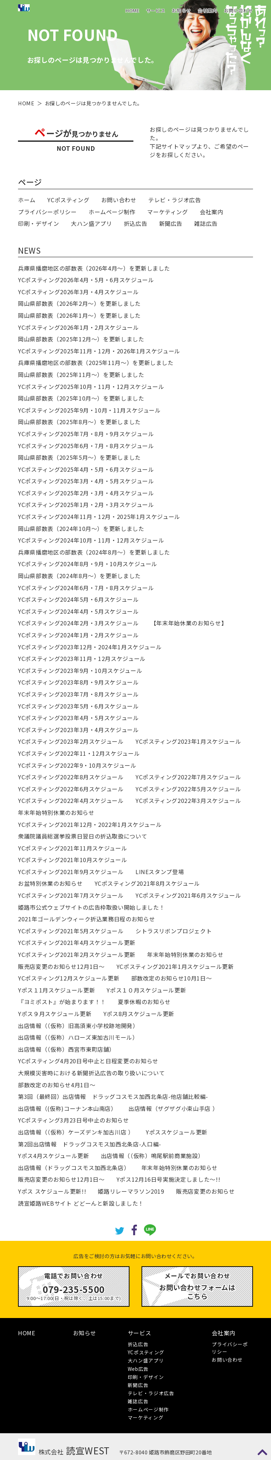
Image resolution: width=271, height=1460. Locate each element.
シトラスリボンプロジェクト (174, 931)
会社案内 (207, 10)
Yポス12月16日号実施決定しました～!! (168, 1179)
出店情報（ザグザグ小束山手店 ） (173, 1108)
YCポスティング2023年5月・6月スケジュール (78, 706)
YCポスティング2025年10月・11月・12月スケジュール (91, 386)
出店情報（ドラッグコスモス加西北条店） (74, 1167)
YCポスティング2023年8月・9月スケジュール (78, 682)
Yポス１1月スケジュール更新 (56, 990)
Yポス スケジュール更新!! (52, 1191)
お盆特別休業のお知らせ (50, 883)
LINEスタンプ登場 (160, 871)
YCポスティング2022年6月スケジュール (71, 789)
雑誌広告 (206, 223)
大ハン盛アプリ (91, 223)
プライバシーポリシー (47, 212)
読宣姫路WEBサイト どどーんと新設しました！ (81, 1203)
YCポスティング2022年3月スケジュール (188, 800)
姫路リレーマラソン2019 (131, 1191)
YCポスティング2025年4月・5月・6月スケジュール (86, 469)
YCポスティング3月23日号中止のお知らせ (73, 1120)
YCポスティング (68, 200)
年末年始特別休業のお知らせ (56, 812)
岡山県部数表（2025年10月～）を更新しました (81, 398)
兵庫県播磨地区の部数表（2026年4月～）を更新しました (94, 268)
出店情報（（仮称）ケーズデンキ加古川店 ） (76, 1132)
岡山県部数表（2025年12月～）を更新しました (81, 339)
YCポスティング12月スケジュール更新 (68, 978)
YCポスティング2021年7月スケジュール (71, 895)
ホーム (27, 200)
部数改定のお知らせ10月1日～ (171, 978)
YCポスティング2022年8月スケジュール (71, 777)
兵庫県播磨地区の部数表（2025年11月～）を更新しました (96, 362)
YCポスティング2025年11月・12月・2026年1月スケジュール (99, 351)
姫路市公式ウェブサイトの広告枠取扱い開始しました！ (91, 907)
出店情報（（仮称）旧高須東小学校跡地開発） (78, 1025)
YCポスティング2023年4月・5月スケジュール (78, 717)
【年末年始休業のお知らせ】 (189, 623)
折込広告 (135, 223)
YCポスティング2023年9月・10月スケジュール (80, 670)
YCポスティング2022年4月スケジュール (71, 800)
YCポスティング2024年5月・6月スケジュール (78, 599)
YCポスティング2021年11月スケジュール (72, 848)
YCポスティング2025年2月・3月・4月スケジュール (86, 493)
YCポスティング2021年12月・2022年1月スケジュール (90, 824)
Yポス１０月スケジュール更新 (146, 990)
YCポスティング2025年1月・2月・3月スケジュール (86, 504)
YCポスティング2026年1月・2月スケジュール (78, 327)
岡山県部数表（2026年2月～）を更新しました (79, 303)
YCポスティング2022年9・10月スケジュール (77, 765)
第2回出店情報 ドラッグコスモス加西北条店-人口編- (89, 1144)
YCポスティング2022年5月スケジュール (188, 789)
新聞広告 (171, 223)
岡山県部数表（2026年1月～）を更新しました (79, 315)
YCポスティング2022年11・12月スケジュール (79, 753)
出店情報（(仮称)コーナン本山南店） (67, 1108)
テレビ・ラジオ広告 (174, 200)
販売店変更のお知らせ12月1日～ (61, 966)
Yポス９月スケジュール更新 (54, 1013)
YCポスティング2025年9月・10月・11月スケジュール (89, 410)
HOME (132, 10)
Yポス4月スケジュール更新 (53, 1155)
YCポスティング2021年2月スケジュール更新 (77, 954)
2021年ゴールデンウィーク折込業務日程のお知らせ (86, 919)
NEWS (29, 250)
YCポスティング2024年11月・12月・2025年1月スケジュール (99, 516)
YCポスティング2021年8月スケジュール (147, 883)
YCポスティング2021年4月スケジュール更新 (77, 942)
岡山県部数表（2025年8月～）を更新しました (79, 421)
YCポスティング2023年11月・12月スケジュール (82, 658)
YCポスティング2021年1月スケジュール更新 (175, 966)
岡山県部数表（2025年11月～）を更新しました (81, 374)
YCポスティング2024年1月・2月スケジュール (78, 635)
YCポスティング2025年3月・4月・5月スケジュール (86, 481)
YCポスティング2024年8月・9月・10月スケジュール (87, 563)
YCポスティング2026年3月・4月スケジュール (78, 291)
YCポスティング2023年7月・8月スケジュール (78, 694)
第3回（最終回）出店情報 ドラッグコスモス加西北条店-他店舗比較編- (113, 1096)
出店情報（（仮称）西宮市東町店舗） (66, 1049)
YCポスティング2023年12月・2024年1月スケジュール (90, 647)
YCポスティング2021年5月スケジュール (71, 931)
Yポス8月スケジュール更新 (138, 1013)
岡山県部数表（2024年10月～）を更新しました (81, 528)
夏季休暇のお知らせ (144, 1001)
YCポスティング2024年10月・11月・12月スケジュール (91, 540)
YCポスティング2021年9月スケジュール (71, 871)
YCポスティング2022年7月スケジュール (188, 777)
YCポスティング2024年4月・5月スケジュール (78, 611)
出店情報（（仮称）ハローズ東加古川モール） (78, 1037)
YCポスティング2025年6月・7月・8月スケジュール (86, 445)
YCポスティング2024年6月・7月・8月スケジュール (86, 587)
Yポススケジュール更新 (176, 1132)
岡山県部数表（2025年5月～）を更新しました (79, 457)
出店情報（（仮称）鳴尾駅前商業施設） (152, 1155)
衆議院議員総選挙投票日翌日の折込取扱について (82, 836)
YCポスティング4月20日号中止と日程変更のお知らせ (88, 1061)
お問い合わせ (238, 10)
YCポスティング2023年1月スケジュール (188, 741)
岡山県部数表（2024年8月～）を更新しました (79, 575)
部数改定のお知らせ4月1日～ (56, 1085)
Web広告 (138, 1368)
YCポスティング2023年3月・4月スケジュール (78, 729)
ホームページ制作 (112, 212)
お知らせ (181, 10)
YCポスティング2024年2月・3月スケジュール (78, 623)
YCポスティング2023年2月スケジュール (71, 741)
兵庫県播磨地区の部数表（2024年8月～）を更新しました (94, 552)
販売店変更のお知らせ (205, 1191)
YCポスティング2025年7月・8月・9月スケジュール (86, 433)
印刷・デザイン (38, 223)
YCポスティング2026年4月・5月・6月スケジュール (86, 280)
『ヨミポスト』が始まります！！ (62, 1001)
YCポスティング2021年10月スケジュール (72, 859)
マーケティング (167, 212)
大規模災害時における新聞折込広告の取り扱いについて (91, 1073)
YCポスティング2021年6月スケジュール (188, 895)
